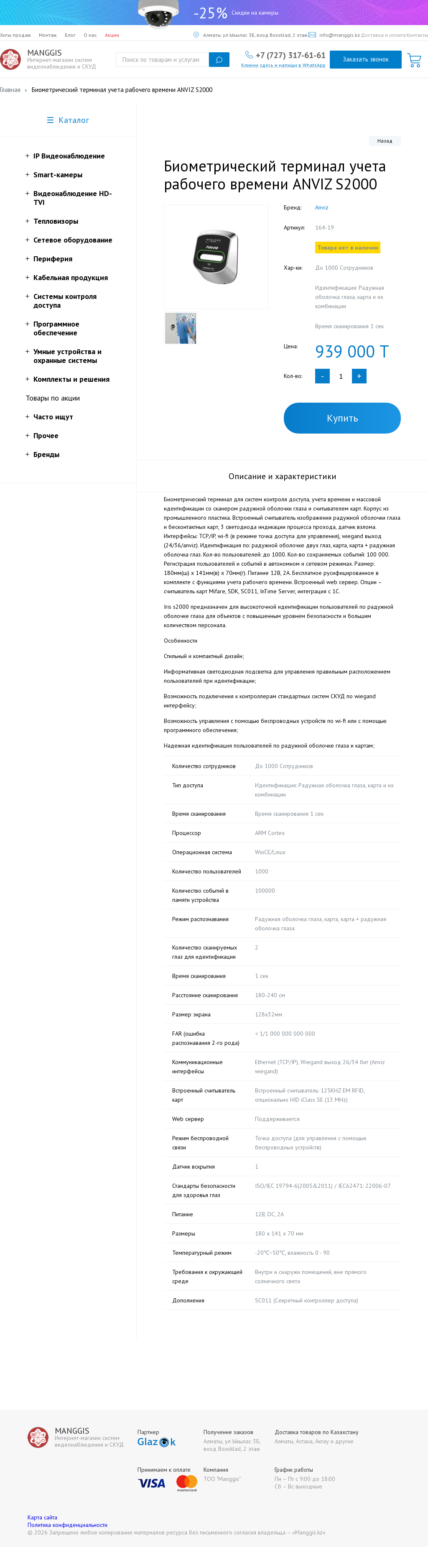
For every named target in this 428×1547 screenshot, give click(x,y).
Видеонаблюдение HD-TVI (72, 198)
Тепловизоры (55, 221)
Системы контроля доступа (65, 300)
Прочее (46, 435)
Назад (384, 141)
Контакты (417, 35)
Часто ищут (53, 416)
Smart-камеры (57, 174)
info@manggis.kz (334, 35)
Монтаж (48, 35)
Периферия (52, 258)
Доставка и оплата (383, 35)
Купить (342, 417)
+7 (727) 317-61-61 (291, 55)
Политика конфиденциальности (67, 1525)
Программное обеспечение (56, 328)
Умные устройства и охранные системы (67, 356)
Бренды (46, 454)
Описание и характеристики (282, 476)
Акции (112, 35)
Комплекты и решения (71, 379)
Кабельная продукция (70, 277)
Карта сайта (42, 1517)
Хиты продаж (15, 35)
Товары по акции (52, 398)
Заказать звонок (366, 59)
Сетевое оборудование (72, 239)
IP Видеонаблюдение (69, 155)
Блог (70, 35)
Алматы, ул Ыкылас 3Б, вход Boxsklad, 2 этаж (251, 35)
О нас (90, 35)
